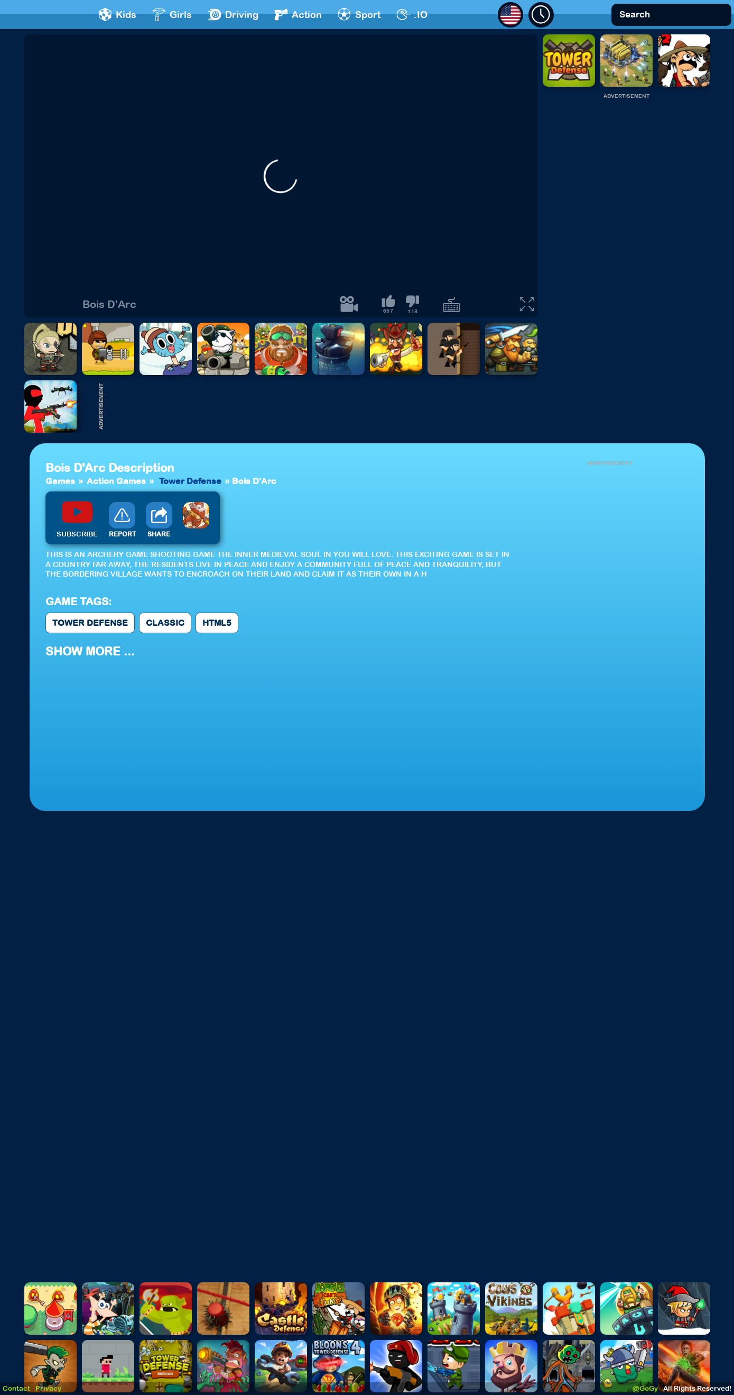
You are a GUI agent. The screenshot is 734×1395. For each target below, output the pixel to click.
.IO (412, 14)
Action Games (116, 481)
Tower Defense (190, 481)
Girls (172, 14)
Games (60, 481)
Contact (16, 1388)
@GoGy (645, 1388)
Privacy (48, 1388)
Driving (233, 14)
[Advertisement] (626, 258)
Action (298, 14)
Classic (165, 622)
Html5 (216, 622)
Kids (117, 14)
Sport (359, 14)
